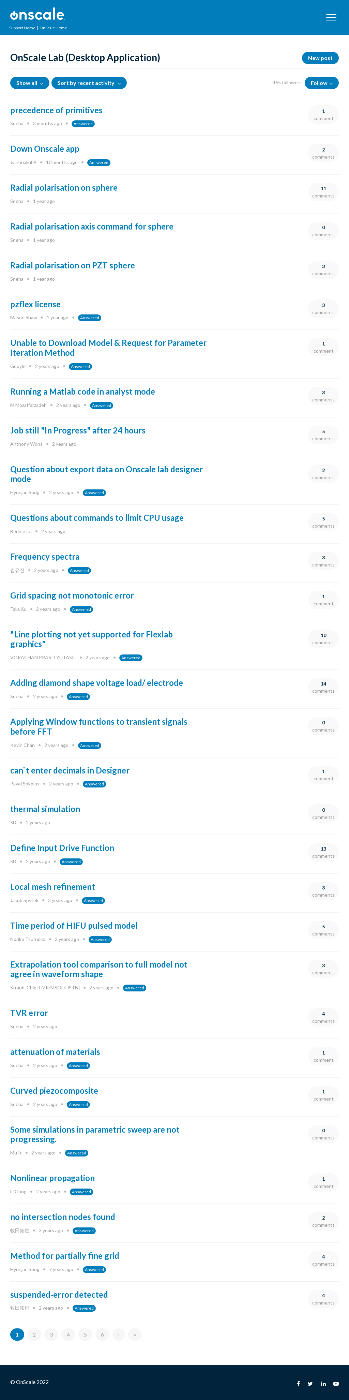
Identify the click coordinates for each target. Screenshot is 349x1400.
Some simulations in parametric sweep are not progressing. (95, 1134)
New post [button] (320, 58)
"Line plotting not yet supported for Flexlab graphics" (91, 639)
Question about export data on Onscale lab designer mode (106, 474)
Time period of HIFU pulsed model (74, 925)
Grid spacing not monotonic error (72, 595)
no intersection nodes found (62, 1217)
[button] (331, 17)
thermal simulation (45, 809)
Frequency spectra (44, 556)
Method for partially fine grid (64, 1256)
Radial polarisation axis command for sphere (91, 226)
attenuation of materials (55, 1052)
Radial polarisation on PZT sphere (72, 265)
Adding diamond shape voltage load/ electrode (96, 683)
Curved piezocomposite (54, 1090)
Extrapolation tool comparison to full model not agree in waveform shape (98, 969)
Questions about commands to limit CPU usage (97, 517)
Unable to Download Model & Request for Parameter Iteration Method (108, 347)
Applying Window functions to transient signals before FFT (98, 726)
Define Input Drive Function (62, 848)
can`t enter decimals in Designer (70, 770)
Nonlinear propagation (52, 1178)
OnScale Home (53, 27)
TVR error (29, 1013)
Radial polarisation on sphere (64, 187)
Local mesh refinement (52, 886)
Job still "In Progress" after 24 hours (78, 430)
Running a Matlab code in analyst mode (82, 391)
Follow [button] (319, 82)
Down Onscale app (44, 148)
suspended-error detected (59, 1294)
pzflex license (35, 304)
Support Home (22, 27)
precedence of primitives (56, 110)
